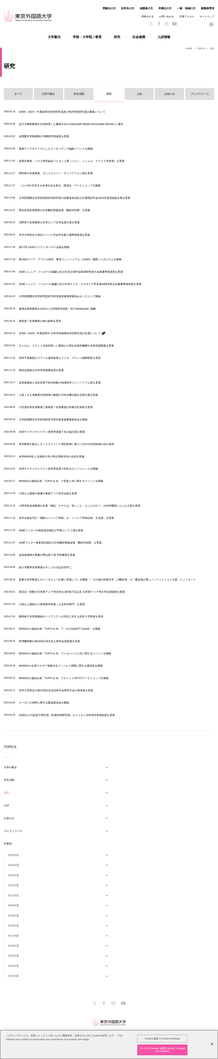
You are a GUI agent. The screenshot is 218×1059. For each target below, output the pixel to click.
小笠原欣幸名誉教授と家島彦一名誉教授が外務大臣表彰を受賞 (56, 407)
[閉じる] (212, 1044)
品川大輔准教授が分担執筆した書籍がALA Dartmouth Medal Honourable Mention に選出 (71, 124)
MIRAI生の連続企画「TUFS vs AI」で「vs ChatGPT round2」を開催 (59, 628)
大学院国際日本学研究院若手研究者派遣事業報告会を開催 (53, 419)
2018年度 (13, 925)
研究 (117, 37)
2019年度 (13, 915)
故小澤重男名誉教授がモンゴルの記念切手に (45, 567)
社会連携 (138, 37)
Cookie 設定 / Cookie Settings (162, 1038)
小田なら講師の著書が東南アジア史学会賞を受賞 (48, 493)
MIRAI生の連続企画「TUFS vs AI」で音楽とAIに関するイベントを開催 (61, 481)
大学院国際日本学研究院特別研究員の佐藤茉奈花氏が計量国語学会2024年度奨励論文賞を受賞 (74, 198)
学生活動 (9, 779)
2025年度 (13, 855)
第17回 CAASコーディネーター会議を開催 (44, 247)
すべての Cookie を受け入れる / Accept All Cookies (162, 1050)
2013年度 (13, 975)
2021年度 (13, 895)
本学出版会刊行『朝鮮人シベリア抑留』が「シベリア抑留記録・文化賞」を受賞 (66, 518)
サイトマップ (207, 16)
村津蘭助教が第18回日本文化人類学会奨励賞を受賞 (49, 641)
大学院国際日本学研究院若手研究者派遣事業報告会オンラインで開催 (60, 296)
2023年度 (13, 875)
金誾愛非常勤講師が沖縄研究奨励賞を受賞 (44, 136)
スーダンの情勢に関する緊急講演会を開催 (44, 702)
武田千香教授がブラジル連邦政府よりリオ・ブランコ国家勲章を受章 (60, 358)
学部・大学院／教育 (87, 37)
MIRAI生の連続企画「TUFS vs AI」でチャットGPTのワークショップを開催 (64, 678)
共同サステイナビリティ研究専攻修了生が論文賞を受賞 (52, 431)
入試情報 (163, 37)
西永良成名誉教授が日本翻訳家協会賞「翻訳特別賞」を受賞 (54, 210)
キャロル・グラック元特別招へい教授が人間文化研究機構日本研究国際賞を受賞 (66, 345)
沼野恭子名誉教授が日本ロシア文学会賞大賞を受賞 (49, 222)
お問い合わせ (166, 16)
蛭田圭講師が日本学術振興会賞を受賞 (41, 370)
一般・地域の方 (186, 8)
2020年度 (13, 905)
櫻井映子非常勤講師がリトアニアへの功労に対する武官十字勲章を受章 (61, 616)
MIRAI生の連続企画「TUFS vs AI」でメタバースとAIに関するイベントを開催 (65, 653)
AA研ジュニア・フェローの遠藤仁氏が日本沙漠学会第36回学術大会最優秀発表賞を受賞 (71, 271)
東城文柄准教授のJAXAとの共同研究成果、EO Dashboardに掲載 (57, 308)
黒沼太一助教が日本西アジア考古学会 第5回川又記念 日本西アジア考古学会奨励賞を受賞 (72, 591)
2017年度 (13, 935)
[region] (109, 1044)
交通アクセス (186, 16)
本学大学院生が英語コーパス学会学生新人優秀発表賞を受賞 (54, 235)
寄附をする (147, 16)
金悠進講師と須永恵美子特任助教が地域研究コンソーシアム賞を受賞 (60, 382)
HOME (189, 48)
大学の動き (10, 767)
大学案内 (54, 37)
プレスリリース (13, 830)
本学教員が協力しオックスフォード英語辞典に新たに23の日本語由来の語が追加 (66, 444)
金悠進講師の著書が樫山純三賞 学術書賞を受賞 (47, 555)
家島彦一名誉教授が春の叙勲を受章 (40, 321)
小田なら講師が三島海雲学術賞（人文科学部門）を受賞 (52, 604)
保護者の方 (146, 8)
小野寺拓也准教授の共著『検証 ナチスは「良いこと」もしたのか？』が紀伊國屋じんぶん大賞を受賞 (79, 505)
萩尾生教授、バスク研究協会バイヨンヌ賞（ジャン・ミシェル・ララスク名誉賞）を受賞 (71, 161)
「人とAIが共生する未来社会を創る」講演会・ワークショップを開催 (60, 185)
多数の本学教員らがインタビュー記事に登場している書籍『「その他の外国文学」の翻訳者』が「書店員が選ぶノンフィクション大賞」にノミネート (107, 579)
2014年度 (13, 965)
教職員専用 (207, 8)
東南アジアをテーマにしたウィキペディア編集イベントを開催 (56, 148)
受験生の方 (109, 8)
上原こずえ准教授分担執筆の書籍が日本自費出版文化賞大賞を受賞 (58, 395)
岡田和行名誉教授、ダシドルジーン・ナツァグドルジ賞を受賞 (56, 173)
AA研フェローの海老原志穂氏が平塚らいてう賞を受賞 (51, 530)
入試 (6, 805)
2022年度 (13, 885)
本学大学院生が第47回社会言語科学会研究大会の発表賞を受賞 (56, 690)
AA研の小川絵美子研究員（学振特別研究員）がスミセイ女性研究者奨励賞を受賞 (67, 715)
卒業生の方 (165, 8)
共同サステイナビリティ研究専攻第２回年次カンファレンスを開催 (58, 468)
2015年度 (13, 955)
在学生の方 (127, 8)
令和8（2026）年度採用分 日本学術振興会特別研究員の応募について (60, 333)
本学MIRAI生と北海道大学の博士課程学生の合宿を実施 (51, 456)
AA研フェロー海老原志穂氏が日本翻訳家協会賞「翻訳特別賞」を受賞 (60, 542)
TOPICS (201, 48)
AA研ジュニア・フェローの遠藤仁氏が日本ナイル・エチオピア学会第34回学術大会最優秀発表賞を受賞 (80, 284)
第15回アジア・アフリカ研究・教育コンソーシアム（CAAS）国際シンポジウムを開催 (70, 259)
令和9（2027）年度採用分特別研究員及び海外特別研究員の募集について (62, 111)
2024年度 (13, 865)
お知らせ (9, 818)
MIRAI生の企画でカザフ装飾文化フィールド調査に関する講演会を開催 (61, 665)
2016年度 (13, 945)
